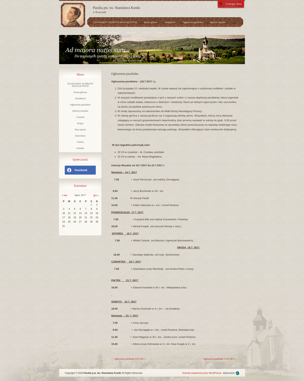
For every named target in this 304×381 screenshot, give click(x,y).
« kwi (64, 195)
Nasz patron (113, 32)
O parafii (96, 32)
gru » (96, 195)
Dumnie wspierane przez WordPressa (201, 373)
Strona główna (150, 22)
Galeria (146, 32)
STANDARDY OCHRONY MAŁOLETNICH (115, 22)
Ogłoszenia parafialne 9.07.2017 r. (128, 359)
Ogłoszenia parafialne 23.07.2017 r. (221, 359)
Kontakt (160, 32)
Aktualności (170, 22)
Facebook (77, 170)
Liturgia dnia (233, 3)
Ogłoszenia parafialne (193, 22)
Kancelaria (131, 32)
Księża (80, 123)
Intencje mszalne (218, 22)
